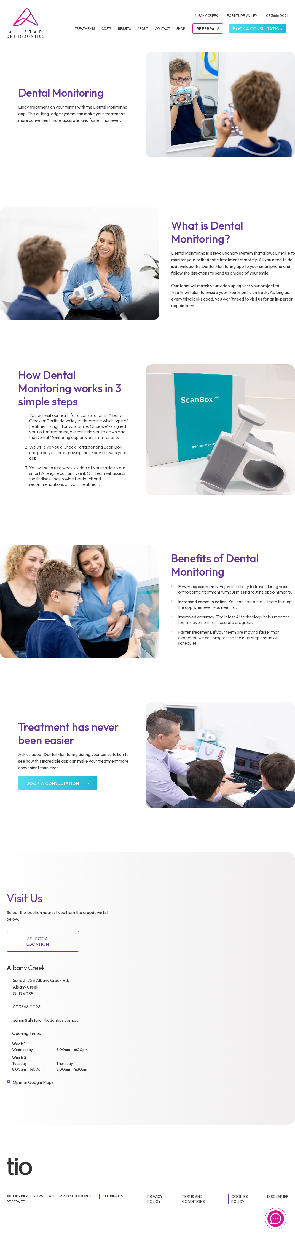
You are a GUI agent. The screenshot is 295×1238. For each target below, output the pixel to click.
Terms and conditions (193, 1199)
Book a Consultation (258, 28)
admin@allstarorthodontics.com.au (46, 1020)
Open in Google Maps (33, 1082)
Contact (162, 29)
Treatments (85, 29)
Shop (180, 29)
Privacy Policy (155, 1199)
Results (124, 29)
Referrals (208, 28)
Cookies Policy (239, 1199)
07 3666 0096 (277, 16)
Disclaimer (277, 1196)
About (142, 29)
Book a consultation (52, 783)
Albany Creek (206, 16)
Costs (106, 29)
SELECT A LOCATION (37, 941)
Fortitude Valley (242, 16)
